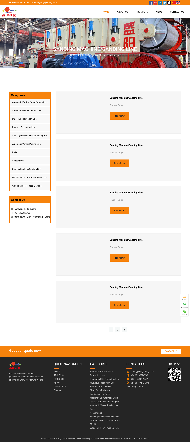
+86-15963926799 (20, 2)
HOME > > (95, 55)
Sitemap (57, 390)
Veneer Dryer (18, 160)
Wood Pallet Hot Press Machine (27, 186)
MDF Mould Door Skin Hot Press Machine (31, 177)
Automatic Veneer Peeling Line (26, 144)
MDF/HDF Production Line (24, 119)
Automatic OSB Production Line (26, 110)
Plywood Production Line (23, 127)
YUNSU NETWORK (141, 438)
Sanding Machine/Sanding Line (105, 55)
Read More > (119, 116)
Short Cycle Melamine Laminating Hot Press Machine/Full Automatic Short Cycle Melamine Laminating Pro (31, 135)
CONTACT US (177, 11)
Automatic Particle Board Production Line (31, 102)
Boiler (15, 152)
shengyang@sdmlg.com (45, 2)
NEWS (159, 11)
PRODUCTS (142, 11)
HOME (105, 11)
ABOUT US (122, 11)
